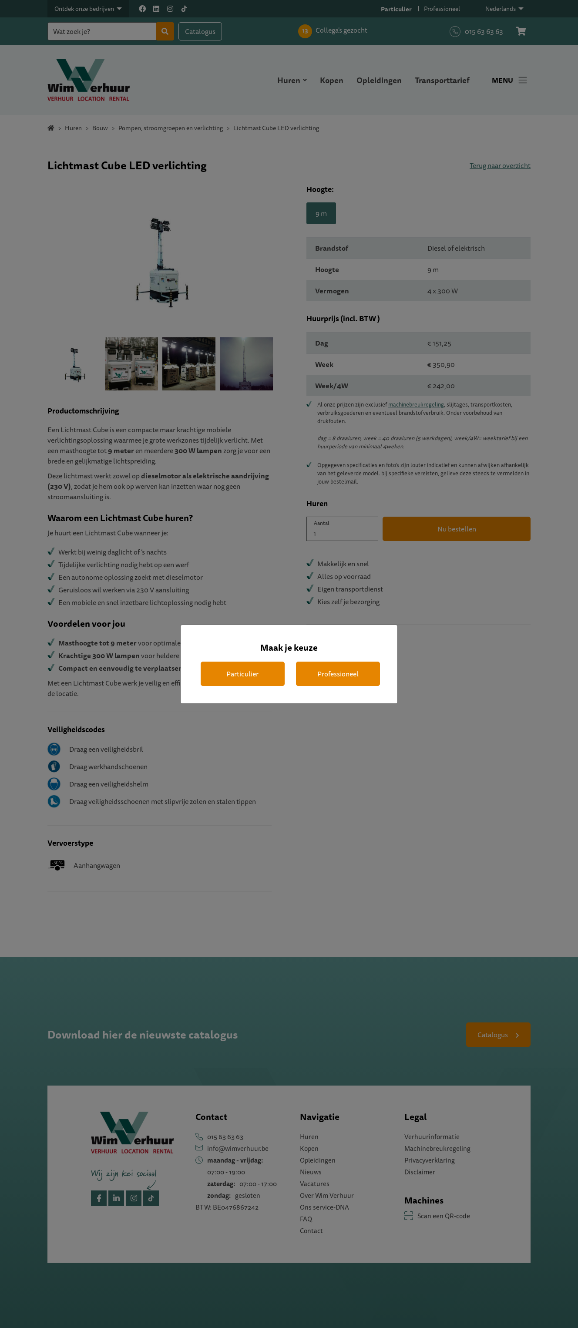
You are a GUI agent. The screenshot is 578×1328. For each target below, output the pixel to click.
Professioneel (338, 673)
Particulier (242, 673)
